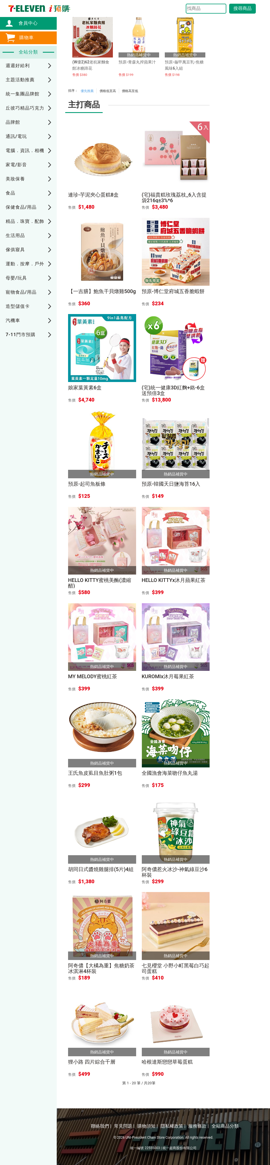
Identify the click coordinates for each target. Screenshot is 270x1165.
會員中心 (25, 23)
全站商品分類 (225, 1126)
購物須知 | (147, 1126)
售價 (71, 207)
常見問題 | (124, 1126)
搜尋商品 (242, 8)
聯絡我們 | (101, 1126)
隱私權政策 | (173, 1126)
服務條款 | (198, 1126)
